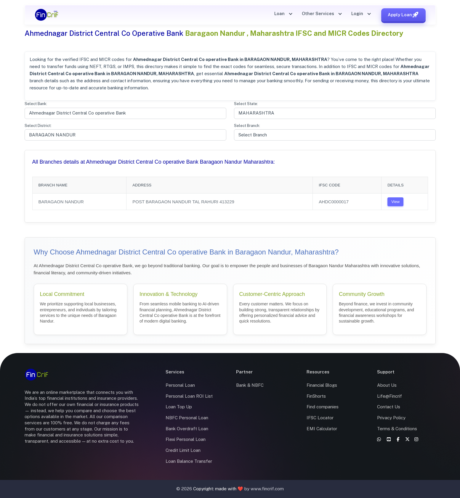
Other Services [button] (318, 13)
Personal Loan (180, 385)
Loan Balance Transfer (189, 461)
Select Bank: (36, 103)
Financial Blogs (322, 385)
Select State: (246, 103)
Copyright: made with (215, 488)
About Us (387, 385)
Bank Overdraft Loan (187, 428)
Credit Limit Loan (183, 450)
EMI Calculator (322, 428)
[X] (408, 439)
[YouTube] (389, 439)
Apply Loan (403, 14)
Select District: (38, 125)
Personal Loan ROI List (189, 396)
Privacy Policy (391, 417)
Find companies (323, 406)
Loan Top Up (179, 406)
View (395, 201)
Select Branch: (247, 125)
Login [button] (357, 13)
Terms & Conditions (397, 428)
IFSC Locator (320, 417)
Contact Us (388, 406)
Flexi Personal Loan (186, 439)
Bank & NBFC (250, 385)
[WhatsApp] (379, 439)
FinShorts (316, 396)
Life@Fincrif (389, 396)
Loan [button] (280, 13)
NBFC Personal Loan (187, 417)
